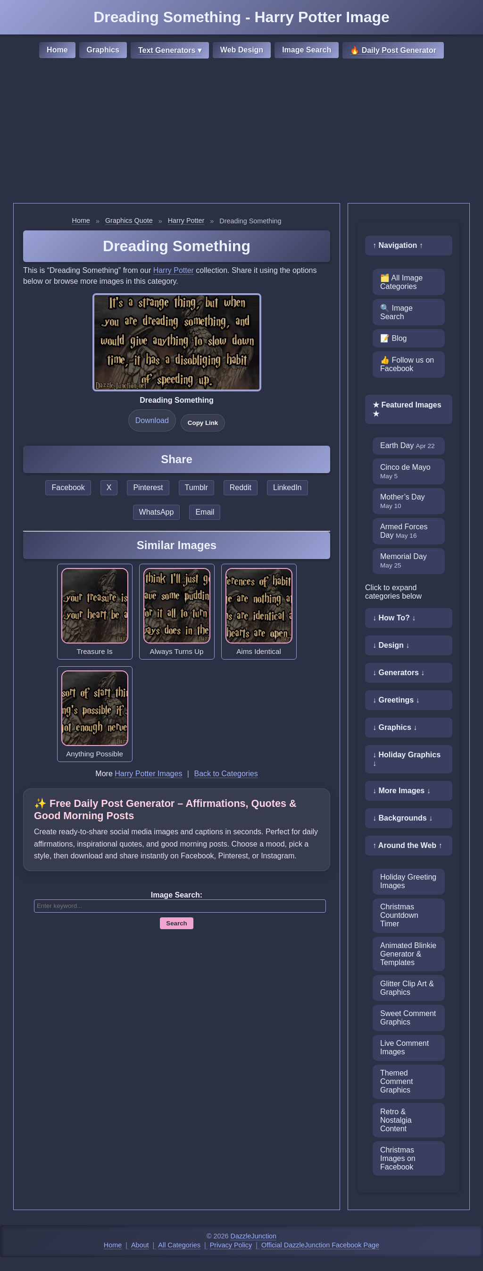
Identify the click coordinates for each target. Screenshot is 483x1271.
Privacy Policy (231, 1245)
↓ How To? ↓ (394, 618)
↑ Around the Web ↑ (407, 845)
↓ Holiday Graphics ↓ (407, 759)
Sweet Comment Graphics (408, 1017)
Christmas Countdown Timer (399, 915)
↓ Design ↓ (391, 645)
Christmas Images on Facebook (398, 1158)
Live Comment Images (404, 1047)
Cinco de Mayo (405, 471)
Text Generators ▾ (169, 50)
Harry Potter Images (148, 774)
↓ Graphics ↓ (395, 727)
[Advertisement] (241, 132)
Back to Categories (226, 774)
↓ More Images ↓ (402, 791)
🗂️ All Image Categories (401, 282)
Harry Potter (186, 220)
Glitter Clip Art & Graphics (407, 988)
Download (152, 420)
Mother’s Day (402, 501)
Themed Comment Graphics (396, 1081)
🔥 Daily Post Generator (393, 50)
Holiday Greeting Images (408, 881)
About (140, 1245)
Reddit (240, 487)
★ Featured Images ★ (407, 409)
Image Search (306, 50)
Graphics (103, 50)
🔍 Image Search (396, 312)
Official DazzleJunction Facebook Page (320, 1245)
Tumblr (196, 487)
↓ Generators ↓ (399, 673)
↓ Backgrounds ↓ (403, 818)
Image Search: (176, 895)
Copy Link (203, 422)
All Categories (179, 1245)
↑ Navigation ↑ (398, 245)
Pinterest (148, 487)
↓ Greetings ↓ (396, 700)
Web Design (241, 50)
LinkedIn (287, 487)
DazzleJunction (254, 1236)
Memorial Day (403, 560)
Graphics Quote (129, 220)
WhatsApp (156, 512)
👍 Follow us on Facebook (407, 364)
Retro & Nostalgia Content (396, 1120)
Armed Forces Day (403, 531)
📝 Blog (393, 338)
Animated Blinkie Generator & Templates (408, 953)
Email (204, 512)
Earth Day (407, 445)
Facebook (67, 487)
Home (57, 50)
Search (176, 923)
